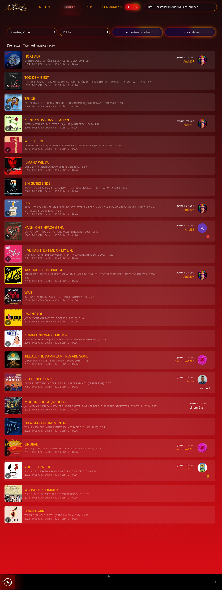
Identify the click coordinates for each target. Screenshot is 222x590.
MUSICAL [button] (46, 7)
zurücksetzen (190, 32)
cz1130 (189, 469)
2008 (27, 106)
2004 (27, 342)
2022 (27, 409)
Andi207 (188, 61)
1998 (27, 85)
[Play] (8, 582)
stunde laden (137, 32)
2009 (27, 235)
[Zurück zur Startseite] (17, 7)
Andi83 (189, 229)
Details (49, 64)
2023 (27, 321)
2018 (27, 363)
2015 (27, 497)
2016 (27, 452)
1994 (27, 64)
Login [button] (132, 7)
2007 (27, 191)
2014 (27, 280)
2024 (27, 518)
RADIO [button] (70, 7)
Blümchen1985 (184, 361)
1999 (27, 170)
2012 (27, 148)
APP (89, 7)
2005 (27, 127)
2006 (27, 258)
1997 (27, 214)
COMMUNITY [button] (112, 7)
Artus (190, 381)
